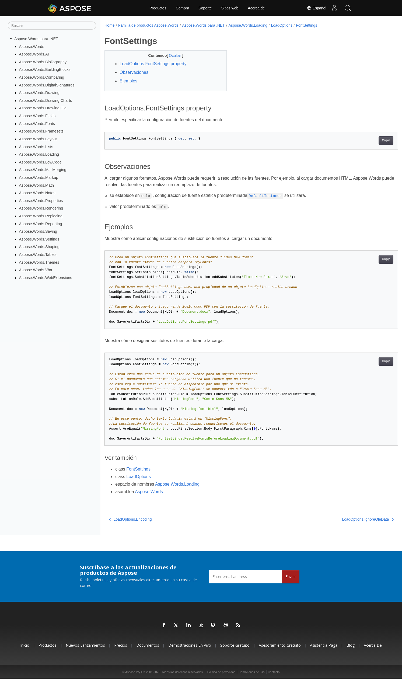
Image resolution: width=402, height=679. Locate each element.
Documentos (147, 645)
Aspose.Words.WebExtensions (45, 278)
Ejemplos (128, 81)
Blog (351, 645)
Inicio (24, 645)
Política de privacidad (221, 672)
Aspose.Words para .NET (36, 39)
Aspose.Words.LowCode (40, 162)
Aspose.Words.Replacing (40, 216)
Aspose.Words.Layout (38, 139)
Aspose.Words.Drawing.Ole (43, 108)
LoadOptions (281, 25)
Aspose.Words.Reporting (40, 223)
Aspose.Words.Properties (41, 201)
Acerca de (256, 8)
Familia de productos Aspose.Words (148, 25)
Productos (157, 8)
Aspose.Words (31, 46)
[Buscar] (52, 26)
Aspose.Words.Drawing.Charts (45, 100)
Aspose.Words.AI (34, 54)
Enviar (290, 576)
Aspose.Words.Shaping (39, 247)
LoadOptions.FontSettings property (153, 63)
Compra (182, 8)
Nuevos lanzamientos (85, 645)
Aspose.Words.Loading (39, 154)
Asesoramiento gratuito (280, 645)
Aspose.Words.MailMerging (43, 170)
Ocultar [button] (171, 55)
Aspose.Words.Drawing (39, 92)
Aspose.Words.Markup (38, 177)
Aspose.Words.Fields (37, 116)
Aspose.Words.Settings (39, 239)
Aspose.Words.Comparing (41, 77)
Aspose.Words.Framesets (41, 131)
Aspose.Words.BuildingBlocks (45, 69)
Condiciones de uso (252, 672)
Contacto (273, 672)
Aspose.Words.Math (36, 185)
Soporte (205, 8)
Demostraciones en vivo (189, 645)
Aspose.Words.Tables (38, 254)
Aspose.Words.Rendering (41, 208)
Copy (365, 140)
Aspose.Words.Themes (39, 262)
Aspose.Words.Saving (38, 231)
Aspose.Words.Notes (37, 193)
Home (109, 25)
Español (316, 8)
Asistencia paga (323, 645)
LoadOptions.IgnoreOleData (347, 519)
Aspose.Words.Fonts (37, 123)
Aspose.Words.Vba (35, 270)
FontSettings (306, 25)
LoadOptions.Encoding (130, 519)
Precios (120, 645)
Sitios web (230, 8)
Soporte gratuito (235, 645)
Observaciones (134, 72)
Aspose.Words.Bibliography (43, 62)
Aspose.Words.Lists (36, 146)
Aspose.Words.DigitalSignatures (47, 85)
